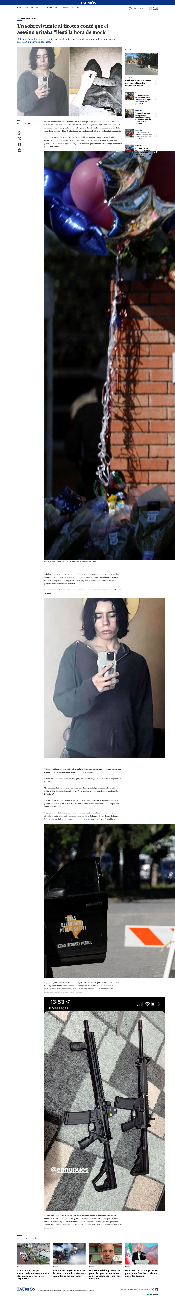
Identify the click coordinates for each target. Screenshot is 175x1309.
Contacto (123, 1290)
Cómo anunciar (144, 1290)
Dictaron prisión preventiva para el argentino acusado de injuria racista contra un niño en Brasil (105, 1274)
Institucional (132, 1290)
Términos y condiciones (80, 1290)
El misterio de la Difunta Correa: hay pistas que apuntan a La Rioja (143, 136)
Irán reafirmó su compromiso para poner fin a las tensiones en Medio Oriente (140, 1274)
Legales (91, 1290)
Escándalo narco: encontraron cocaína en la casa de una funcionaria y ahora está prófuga (143, 119)
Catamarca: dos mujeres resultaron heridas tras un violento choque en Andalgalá (143, 153)
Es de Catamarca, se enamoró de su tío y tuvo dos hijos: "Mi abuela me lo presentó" (143, 100)
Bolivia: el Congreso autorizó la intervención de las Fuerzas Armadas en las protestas (69, 1274)
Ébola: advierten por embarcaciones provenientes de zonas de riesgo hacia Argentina (32, 1274)
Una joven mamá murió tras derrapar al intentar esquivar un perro (138, 83)
